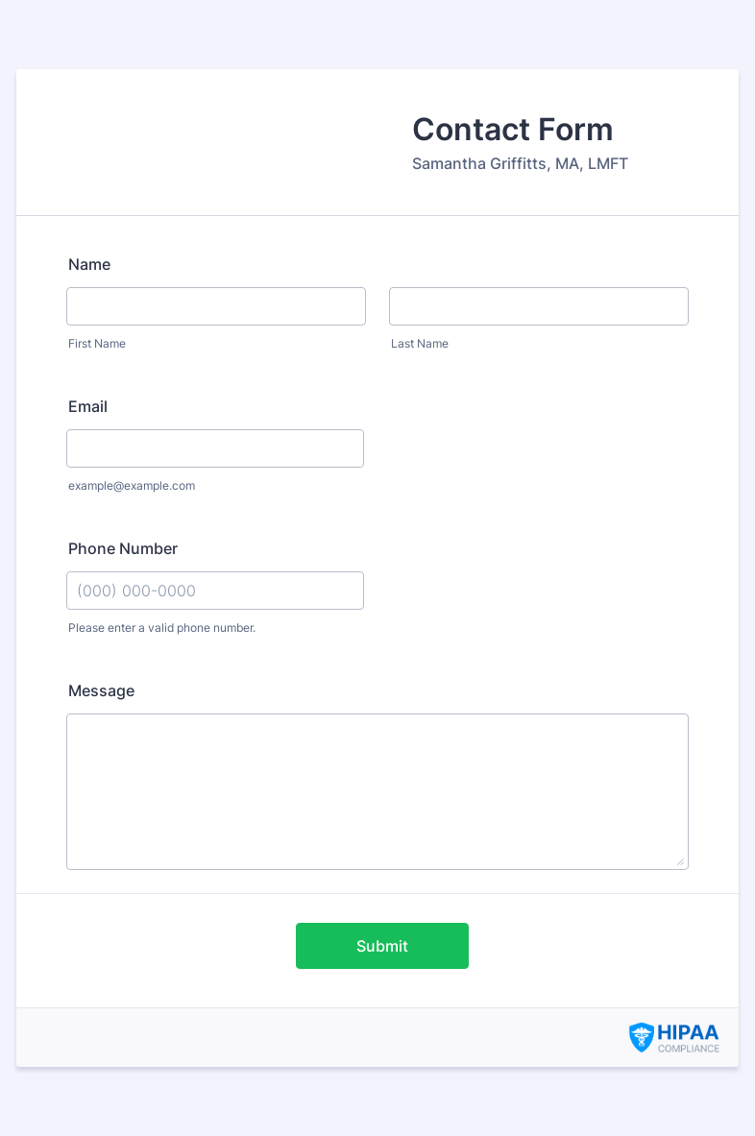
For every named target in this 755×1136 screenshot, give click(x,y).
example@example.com (131, 485)
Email (88, 406)
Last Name (420, 343)
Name (89, 264)
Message (101, 690)
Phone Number (123, 548)
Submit (382, 945)
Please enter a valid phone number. (162, 627)
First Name (97, 343)
